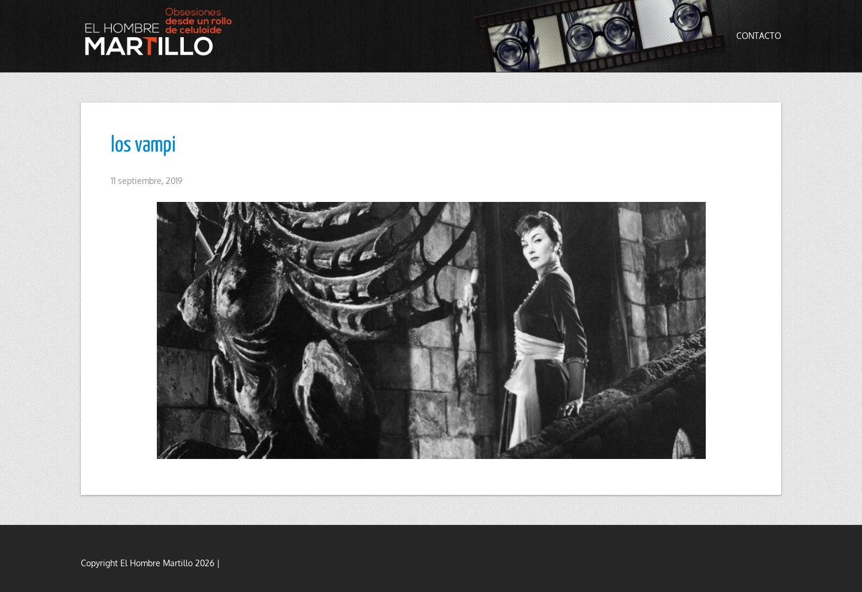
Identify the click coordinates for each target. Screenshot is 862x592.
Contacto (758, 36)
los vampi (143, 145)
